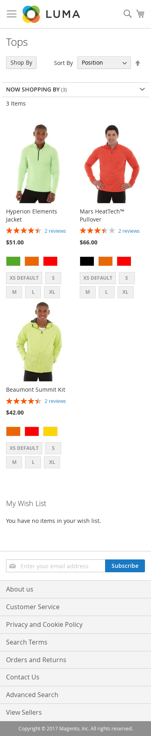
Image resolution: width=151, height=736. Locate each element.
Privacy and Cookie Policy (44, 624)
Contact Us (22, 677)
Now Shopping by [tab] (33, 89)
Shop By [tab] (21, 62)
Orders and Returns (36, 659)
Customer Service (33, 606)
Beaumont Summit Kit (35, 389)
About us (19, 589)
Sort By (63, 62)
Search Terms (27, 642)
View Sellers (24, 712)
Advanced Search (32, 694)
